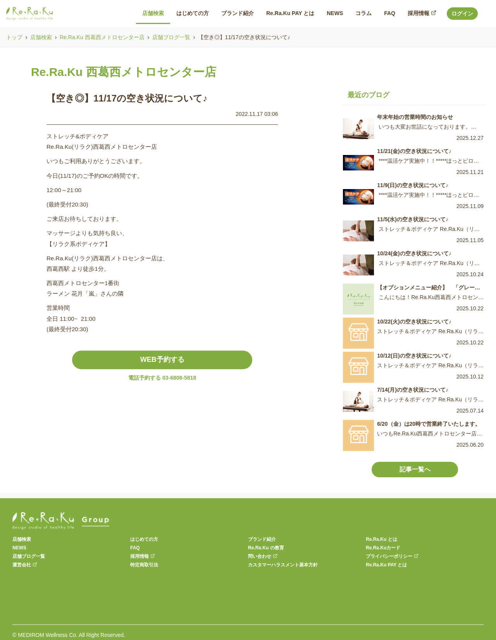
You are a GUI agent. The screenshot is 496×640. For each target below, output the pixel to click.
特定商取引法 (144, 565)
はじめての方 (144, 539)
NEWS (19, 548)
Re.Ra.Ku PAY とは (386, 565)
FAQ (135, 548)
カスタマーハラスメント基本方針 (283, 565)
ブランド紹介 (262, 539)
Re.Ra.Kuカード (383, 548)
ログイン (462, 13)
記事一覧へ (415, 469)
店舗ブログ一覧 (171, 37)
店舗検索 (41, 37)
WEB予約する (162, 359)
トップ (14, 37)
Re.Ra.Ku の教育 (266, 548)
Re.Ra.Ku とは (381, 539)
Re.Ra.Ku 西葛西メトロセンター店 (102, 37)
